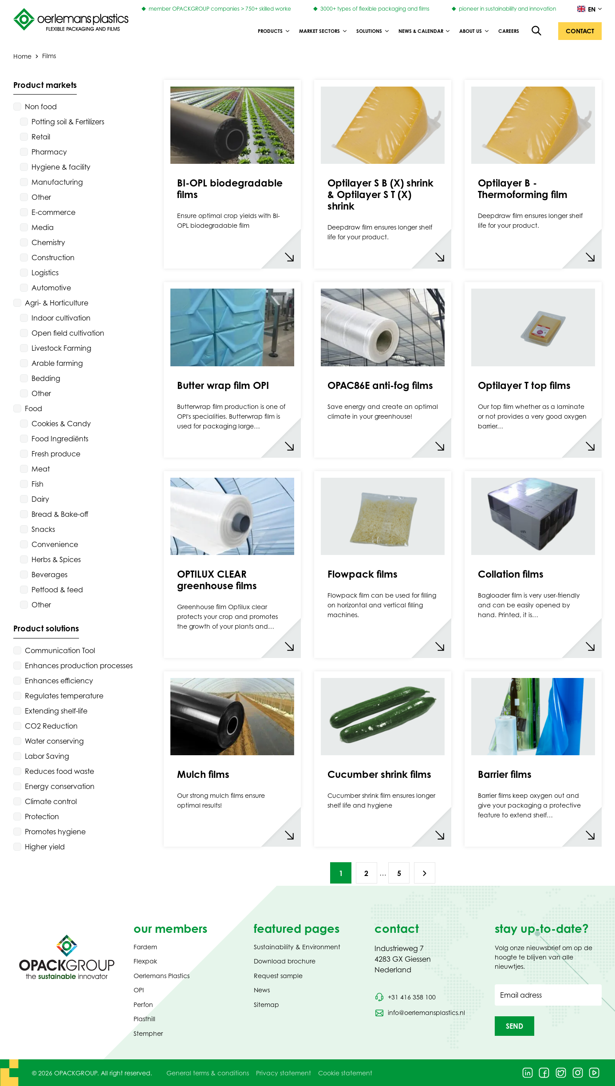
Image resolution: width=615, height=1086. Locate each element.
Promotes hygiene (55, 831)
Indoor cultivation (61, 317)
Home (22, 55)
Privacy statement (283, 1073)
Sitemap (266, 1004)
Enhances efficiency (59, 680)
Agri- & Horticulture (56, 302)
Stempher (148, 1033)
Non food (41, 106)
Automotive (51, 287)
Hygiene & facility (61, 167)
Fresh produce (56, 453)
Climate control (51, 801)
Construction (53, 257)
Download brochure (284, 961)
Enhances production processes (79, 665)
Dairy (40, 499)
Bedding (46, 378)
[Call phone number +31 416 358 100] (405, 997)
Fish (37, 484)
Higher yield (45, 846)
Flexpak (145, 961)
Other (41, 197)
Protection (42, 816)
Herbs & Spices (56, 559)
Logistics (45, 272)
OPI (139, 990)
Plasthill (144, 1019)
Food (33, 408)
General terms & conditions (207, 1073)
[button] (580, 31)
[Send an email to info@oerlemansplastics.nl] (420, 1013)
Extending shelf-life (56, 710)
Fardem (145, 947)
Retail (41, 136)
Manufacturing (57, 182)
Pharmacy (49, 151)
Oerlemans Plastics (161, 975)
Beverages (49, 574)
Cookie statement (345, 1073)
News (262, 990)
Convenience (55, 544)
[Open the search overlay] (537, 31)
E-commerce (53, 212)
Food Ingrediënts (60, 438)
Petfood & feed (57, 589)
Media (43, 227)
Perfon (143, 1004)
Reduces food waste (59, 771)
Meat (41, 468)
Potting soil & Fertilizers (68, 121)
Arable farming (57, 363)
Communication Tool (60, 650)
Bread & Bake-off (60, 514)
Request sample (278, 975)
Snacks (43, 529)
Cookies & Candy (61, 423)
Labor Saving (47, 756)
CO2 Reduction (51, 725)
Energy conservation (60, 786)
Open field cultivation (68, 333)
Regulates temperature (64, 695)
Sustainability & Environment (297, 947)
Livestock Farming (61, 348)
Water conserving (54, 741)
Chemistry (48, 242)
